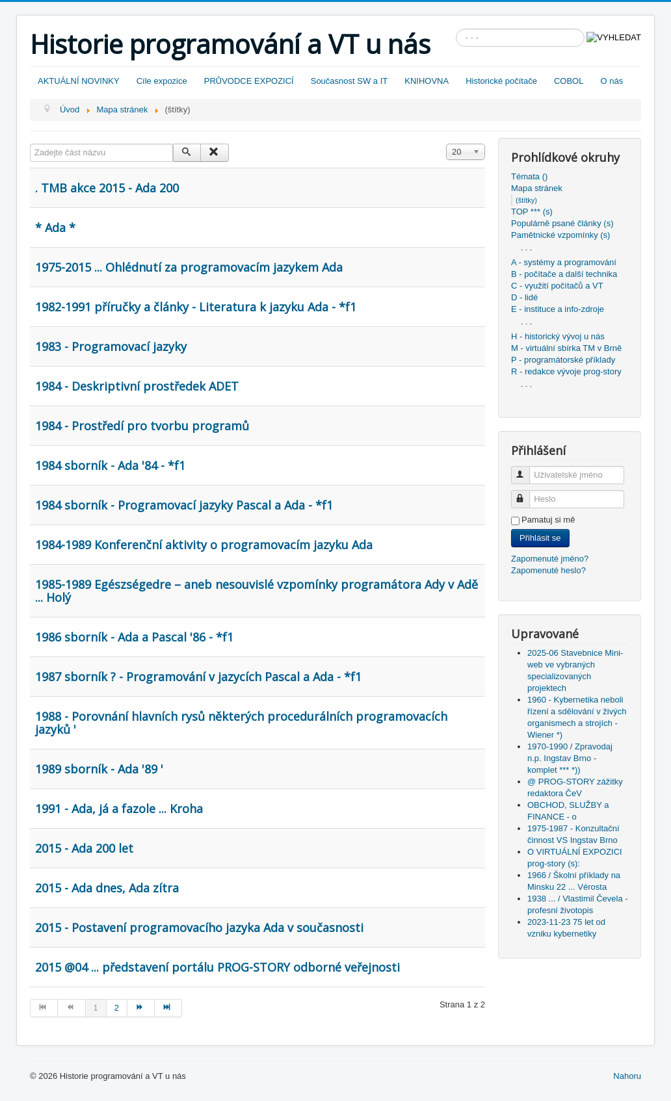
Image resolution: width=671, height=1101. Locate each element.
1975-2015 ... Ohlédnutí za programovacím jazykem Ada (189, 267)
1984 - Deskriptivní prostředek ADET (137, 386)
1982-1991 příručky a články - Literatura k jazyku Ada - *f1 (195, 307)
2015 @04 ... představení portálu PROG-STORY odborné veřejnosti (217, 967)
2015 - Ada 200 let (84, 848)
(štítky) (526, 200)
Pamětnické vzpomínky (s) (560, 235)
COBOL (569, 81)
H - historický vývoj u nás (558, 336)
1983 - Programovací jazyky (111, 346)
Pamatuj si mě (548, 520)
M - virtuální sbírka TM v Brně (566, 348)
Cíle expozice (162, 81)
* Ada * (55, 227)
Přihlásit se (540, 538)
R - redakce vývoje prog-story (566, 371)
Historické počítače (501, 81)
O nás (611, 81)
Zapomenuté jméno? (549, 558)
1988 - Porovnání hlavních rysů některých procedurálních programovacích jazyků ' (241, 722)
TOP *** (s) (532, 211)
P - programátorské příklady (563, 360)
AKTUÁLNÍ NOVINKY (79, 81)
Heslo (526, 493)
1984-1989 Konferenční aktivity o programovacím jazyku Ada (204, 544)
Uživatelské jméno (526, 469)
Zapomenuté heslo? (548, 570)
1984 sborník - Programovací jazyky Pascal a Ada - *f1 (184, 505)
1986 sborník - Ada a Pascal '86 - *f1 (134, 637)
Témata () (529, 176)
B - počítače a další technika (564, 274)
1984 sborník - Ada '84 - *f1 (110, 465)
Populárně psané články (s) (562, 223)
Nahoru (627, 1076)
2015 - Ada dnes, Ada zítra (107, 888)
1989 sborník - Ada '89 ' (99, 769)
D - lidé (524, 297)
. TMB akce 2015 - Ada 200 (107, 188)
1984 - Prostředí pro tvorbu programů (142, 426)
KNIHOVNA (426, 81)
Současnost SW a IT (349, 81)
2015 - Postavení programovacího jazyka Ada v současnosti (199, 927)
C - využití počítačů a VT (557, 286)
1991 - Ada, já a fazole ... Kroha (119, 808)
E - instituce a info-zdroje (557, 309)
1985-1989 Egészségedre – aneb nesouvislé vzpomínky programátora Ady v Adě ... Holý (256, 590)
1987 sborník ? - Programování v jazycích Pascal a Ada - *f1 (198, 676)
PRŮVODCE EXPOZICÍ (249, 81)
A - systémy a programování (563, 262)
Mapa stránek (536, 188)
